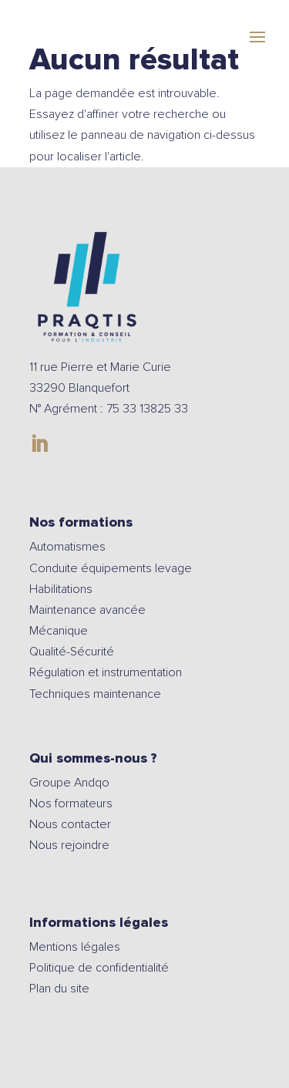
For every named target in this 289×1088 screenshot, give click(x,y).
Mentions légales (74, 947)
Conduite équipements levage (110, 568)
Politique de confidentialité (99, 967)
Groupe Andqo (69, 782)
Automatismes (67, 546)
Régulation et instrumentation (105, 672)
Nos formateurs (71, 803)
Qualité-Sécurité (71, 651)
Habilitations (60, 589)
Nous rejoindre (71, 845)
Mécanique (58, 630)
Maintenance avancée (87, 610)
